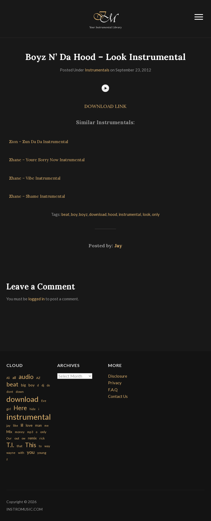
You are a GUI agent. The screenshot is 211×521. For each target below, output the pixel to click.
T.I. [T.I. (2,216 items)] (10, 445)
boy (74, 214)
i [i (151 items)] (38, 409)
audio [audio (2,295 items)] (26, 376)
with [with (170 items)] (21, 452)
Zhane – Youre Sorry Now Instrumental (47, 159)
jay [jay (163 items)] (8, 425)
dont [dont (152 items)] (9, 391)
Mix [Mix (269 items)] (9, 432)
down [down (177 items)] (20, 391)
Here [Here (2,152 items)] (20, 407)
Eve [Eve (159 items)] (43, 400)
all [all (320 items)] (14, 377)
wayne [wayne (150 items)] (10, 452)
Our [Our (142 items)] (9, 438)
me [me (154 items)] (46, 425)
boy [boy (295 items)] (31, 385)
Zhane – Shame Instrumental (37, 196)
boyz (83, 214)
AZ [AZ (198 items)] (38, 378)
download (97, 214)
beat (65, 214)
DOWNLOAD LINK (105, 106)
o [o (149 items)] (37, 432)
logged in (36, 298)
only (156, 214)
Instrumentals (97, 69)
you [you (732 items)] (31, 452)
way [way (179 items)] (47, 446)
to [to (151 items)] (40, 446)
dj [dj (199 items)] (43, 385)
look (146, 214)
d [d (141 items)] (38, 385)
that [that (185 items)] (19, 446)
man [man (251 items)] (38, 425)
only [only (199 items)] (43, 432)
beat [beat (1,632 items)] (12, 384)
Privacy (115, 382)
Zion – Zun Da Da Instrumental (38, 141)
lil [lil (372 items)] (22, 425)
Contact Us (118, 396)
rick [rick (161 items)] (42, 438)
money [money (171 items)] (19, 432)
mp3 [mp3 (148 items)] (30, 432)
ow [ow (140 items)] (23, 438)
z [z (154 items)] (7, 459)
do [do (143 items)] (48, 385)
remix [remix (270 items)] (32, 438)
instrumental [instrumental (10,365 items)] (28, 416)
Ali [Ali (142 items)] (8, 377)
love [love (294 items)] (29, 425)
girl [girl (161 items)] (8, 409)
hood (112, 214)
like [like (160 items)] (15, 425)
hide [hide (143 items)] (33, 409)
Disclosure (117, 376)
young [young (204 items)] (41, 453)
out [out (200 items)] (16, 438)
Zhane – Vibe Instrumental (34, 178)
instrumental (130, 214)
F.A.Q (113, 389)
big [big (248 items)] (23, 385)
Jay (118, 246)
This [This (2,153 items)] (30, 445)
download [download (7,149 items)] (22, 399)
